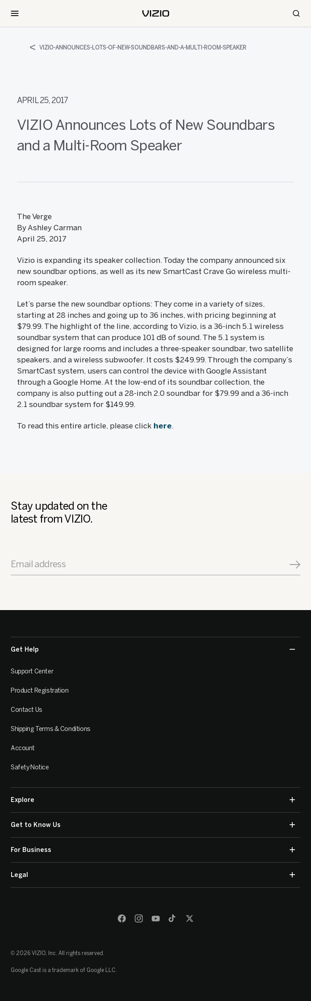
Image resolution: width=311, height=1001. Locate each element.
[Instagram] (139, 918)
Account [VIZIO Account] (23, 748)
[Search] (296, 13)
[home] (156, 13)
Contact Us (26, 710)
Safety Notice (30, 767)
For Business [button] (153, 850)
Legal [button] (153, 875)
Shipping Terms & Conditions (51, 729)
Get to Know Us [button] (153, 825)
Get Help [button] (153, 649)
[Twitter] (190, 918)
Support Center (32, 671)
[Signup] (295, 564)
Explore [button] (153, 800)
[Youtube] (156, 918)
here (162, 425)
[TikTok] (173, 918)
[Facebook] (122, 918)
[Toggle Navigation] (14, 13)
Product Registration (40, 690)
